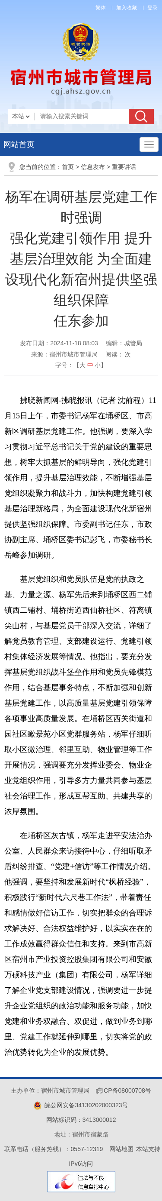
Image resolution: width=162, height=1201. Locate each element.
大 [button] (82, 365)
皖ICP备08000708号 (123, 1090)
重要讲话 (124, 166)
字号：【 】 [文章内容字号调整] (81, 365)
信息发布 (93, 166)
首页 (68, 166)
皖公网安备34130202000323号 (81, 1105)
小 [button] (98, 365)
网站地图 (121, 1149)
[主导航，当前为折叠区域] (149, 144)
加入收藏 (126, 8)
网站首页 (19, 144)
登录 (152, 8)
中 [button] (90, 365)
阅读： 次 (118, 354)
